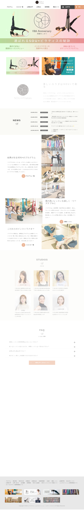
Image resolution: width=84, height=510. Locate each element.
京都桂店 (28, 481)
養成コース (44, 118)
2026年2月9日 (34, 118)
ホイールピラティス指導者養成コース (14, 485)
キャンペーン (44, 113)
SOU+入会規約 (36, 483)
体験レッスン (55, 481)
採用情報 (29, 483)
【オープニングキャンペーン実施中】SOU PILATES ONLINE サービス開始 (64, 123)
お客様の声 (8, 483)
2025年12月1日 (34, 127)
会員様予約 (62, 481)
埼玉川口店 (21, 481)
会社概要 (23, 483)
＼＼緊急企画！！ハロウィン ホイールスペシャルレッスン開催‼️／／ (64, 131)
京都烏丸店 (34, 481)
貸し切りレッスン (70, 481)
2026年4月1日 (34, 113)
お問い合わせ (16, 483)
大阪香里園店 (42, 481)
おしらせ (44, 123)
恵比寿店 (15, 481)
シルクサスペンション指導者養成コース (68, 483)
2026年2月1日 (34, 123)
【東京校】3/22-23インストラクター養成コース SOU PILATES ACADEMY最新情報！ (64, 118)
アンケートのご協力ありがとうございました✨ (62, 127)
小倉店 (48, 481)
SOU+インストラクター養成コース (49, 483)
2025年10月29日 (35, 131)
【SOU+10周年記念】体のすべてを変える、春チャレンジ (64, 113)
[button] (6, 30)
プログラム (8, 481)
